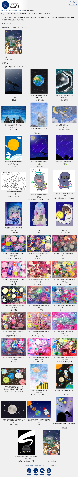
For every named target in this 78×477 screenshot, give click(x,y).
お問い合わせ (73, 2)
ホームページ (29, 472)
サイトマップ (73, 4)
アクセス (42, 471)
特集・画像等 (8, 10)
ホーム (2, 10)
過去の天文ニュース (17, 10)
